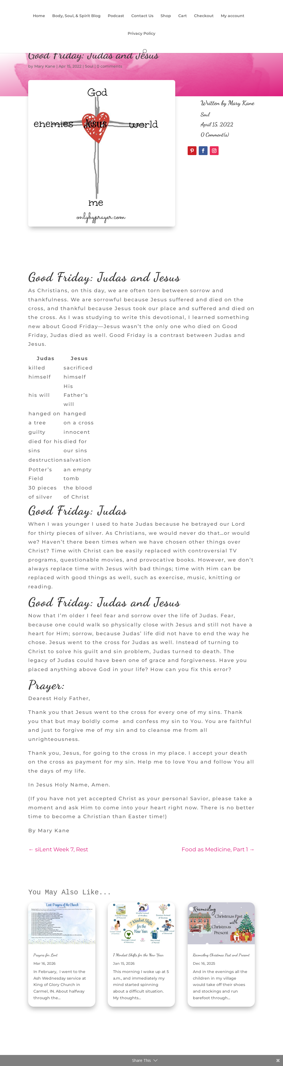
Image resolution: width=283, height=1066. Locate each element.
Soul (89, 66)
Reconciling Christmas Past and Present (221, 955)
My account (232, 16)
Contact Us (142, 16)
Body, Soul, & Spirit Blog (76, 16)
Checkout (204, 16)
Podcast (116, 16)
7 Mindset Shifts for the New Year (138, 955)
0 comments (109, 66)
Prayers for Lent (45, 955)
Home (39, 16)
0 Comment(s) (215, 134)
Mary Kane (44, 66)
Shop (166, 16)
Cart (182, 16)
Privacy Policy (141, 33)
